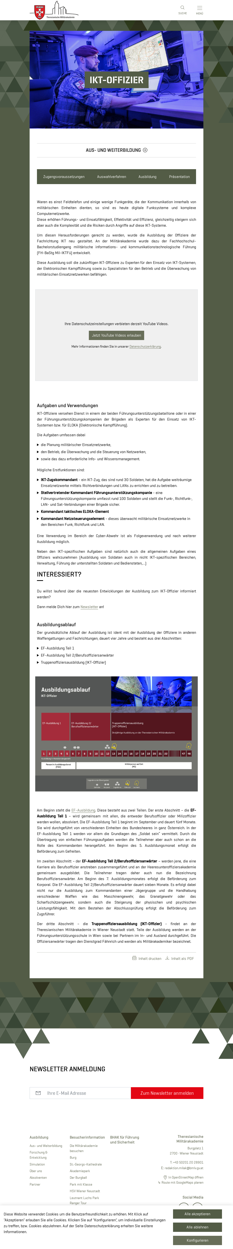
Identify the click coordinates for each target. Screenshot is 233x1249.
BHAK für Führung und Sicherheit (124, 1139)
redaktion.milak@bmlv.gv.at (184, 1168)
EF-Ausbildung (83, 810)
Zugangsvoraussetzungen (63, 176)
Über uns (36, 1171)
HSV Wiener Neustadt (85, 1191)
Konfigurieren (197, 1240)
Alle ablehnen (197, 1227)
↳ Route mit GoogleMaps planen (180, 1182)
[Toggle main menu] (200, 10)
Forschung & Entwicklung (38, 1154)
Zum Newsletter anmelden (167, 1093)
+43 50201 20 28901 (188, 1162)
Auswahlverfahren (111, 176)
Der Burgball (78, 1177)
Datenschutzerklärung (145, 346)
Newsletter (89, 606)
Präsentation (179, 176)
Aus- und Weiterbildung (46, 1146)
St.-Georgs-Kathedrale (86, 1164)
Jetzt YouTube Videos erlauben (116, 335)
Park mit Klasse (81, 1184)
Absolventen (38, 1177)
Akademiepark (80, 1171)
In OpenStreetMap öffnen (185, 1177)
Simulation (37, 1164)
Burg (73, 1157)
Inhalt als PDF (179, 958)
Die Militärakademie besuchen (84, 1148)
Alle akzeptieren (197, 1214)
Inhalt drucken (146, 958)
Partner (35, 1184)
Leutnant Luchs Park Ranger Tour (84, 1200)
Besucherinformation (86, 1137)
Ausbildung (147, 176)
